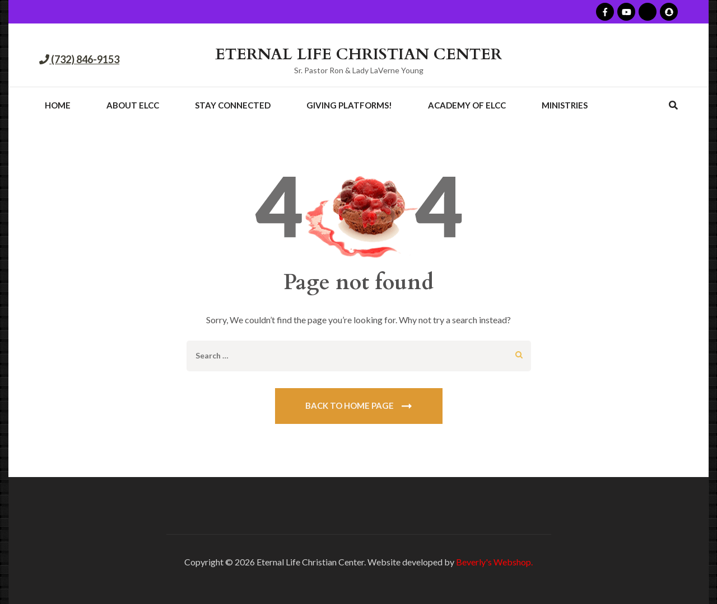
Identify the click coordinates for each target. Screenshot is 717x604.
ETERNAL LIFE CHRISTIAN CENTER (358, 54)
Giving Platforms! (349, 105)
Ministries (565, 105)
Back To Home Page (349, 405)
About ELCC (132, 105)
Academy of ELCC (467, 105)
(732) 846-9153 (84, 59)
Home (58, 105)
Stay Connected (233, 105)
